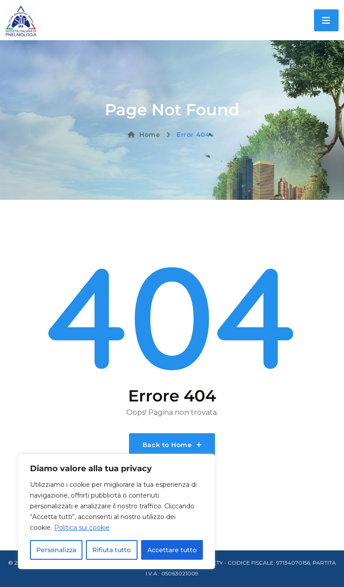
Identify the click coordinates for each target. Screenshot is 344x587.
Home (144, 135)
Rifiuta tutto (111, 550)
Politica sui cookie (82, 528)
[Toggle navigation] (326, 20)
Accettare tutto (172, 550)
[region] (116, 511)
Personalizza (56, 550)
